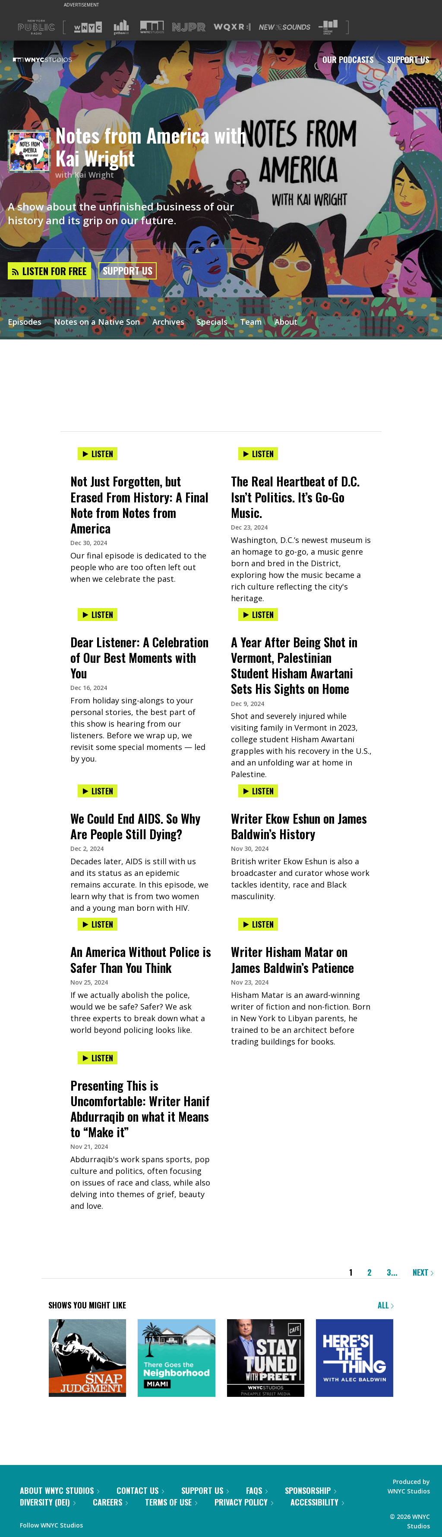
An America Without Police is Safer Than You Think (140, 959)
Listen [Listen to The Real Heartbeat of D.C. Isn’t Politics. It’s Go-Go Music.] (258, 453)
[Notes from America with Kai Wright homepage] (31, 152)
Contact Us (140, 1490)
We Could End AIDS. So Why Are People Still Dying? (135, 826)
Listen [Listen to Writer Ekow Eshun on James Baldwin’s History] (258, 791)
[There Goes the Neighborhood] (176, 1359)
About (286, 322)
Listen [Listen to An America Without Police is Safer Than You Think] (97, 924)
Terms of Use (171, 1502)
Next (423, 1272)
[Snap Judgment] (87, 1359)
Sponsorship (310, 1490)
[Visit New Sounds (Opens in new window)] (284, 27)
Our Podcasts (347, 59)
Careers (110, 1502)
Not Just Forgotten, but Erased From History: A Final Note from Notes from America (139, 504)
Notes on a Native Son (97, 322)
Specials (212, 322)
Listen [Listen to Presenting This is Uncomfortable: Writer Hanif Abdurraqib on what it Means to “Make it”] (97, 1057)
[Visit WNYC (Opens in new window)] (88, 27)
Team (251, 322)
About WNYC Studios (59, 1490)
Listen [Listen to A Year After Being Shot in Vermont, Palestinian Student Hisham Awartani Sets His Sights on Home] (258, 614)
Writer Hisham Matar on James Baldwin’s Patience (292, 959)
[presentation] (140, 462)
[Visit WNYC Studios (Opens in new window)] (152, 27)
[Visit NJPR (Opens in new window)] (188, 27)
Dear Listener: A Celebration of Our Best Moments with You (139, 657)
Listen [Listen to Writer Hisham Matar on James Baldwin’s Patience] (258, 924)
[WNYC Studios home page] (53, 59)
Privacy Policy (244, 1502)
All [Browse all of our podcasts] (386, 1305)
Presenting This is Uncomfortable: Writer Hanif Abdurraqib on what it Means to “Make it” (140, 1108)
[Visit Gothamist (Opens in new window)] (121, 27)
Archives (168, 322)
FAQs (257, 1490)
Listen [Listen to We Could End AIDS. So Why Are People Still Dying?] (97, 791)
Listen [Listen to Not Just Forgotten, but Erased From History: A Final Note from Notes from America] (97, 453)
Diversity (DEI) (48, 1502)
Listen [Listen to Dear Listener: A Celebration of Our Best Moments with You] (97, 614)
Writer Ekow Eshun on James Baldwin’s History (299, 826)
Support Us (408, 59)
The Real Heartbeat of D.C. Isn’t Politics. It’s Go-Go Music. (295, 496)
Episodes (24, 322)
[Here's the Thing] (355, 1359)
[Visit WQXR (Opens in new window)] (232, 27)
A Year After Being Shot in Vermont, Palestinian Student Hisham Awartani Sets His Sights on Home (294, 665)
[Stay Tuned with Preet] (266, 1359)
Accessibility (317, 1502)
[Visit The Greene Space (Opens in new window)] (328, 27)
